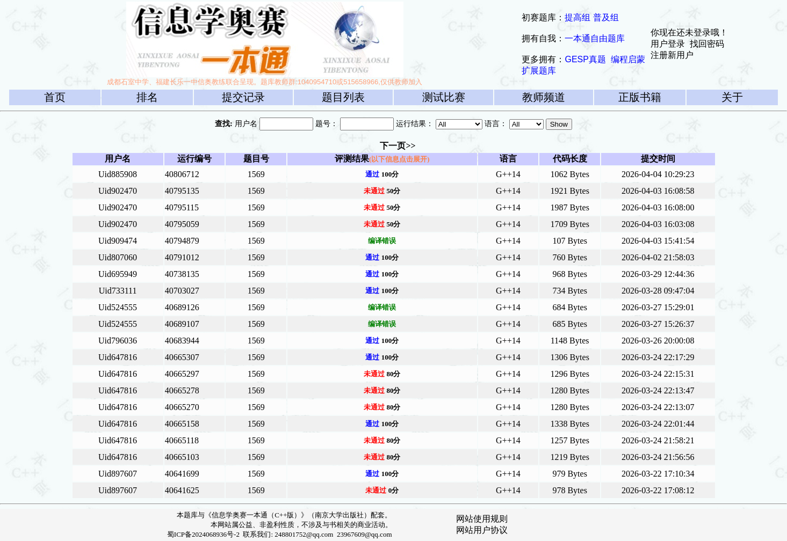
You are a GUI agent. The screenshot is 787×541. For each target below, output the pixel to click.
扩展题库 (539, 70)
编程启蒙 (628, 59)
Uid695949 (117, 274)
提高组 (577, 17)
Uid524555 (117, 307)
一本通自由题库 (595, 38)
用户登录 (668, 43)
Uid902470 (117, 190)
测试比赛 (443, 97)
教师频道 (543, 97)
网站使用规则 (482, 518)
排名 (147, 97)
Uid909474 (117, 240)
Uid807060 (117, 257)
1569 (256, 174)
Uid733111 (118, 290)
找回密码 (707, 43)
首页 (55, 97)
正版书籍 (639, 97)
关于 (732, 97)
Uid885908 (117, 174)
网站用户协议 (482, 530)
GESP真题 (585, 59)
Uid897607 (117, 473)
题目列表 (343, 97)
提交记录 (243, 97)
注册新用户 (672, 55)
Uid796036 (117, 340)
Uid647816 (117, 357)
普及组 (606, 17)
